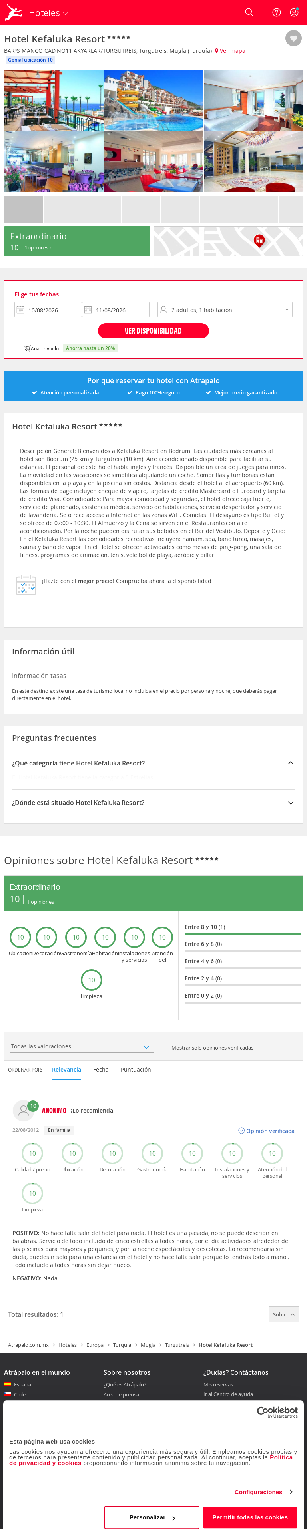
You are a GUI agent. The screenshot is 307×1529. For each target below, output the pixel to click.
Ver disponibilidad (153, 331)
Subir (284, 1314)
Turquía (122, 1344)
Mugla (148, 1344)
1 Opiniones (38, 247)
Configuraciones (259, 1485)
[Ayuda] (276, 12)
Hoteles (67, 1344)
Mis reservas (218, 1385)
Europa (95, 1344)
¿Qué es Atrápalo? (125, 1384)
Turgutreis (177, 1344)
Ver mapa (230, 50)
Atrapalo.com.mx (28, 1344)
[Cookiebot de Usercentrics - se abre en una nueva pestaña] (263, 1406)
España (22, 1384)
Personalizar (152, 1510)
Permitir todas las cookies (250, 1510)
